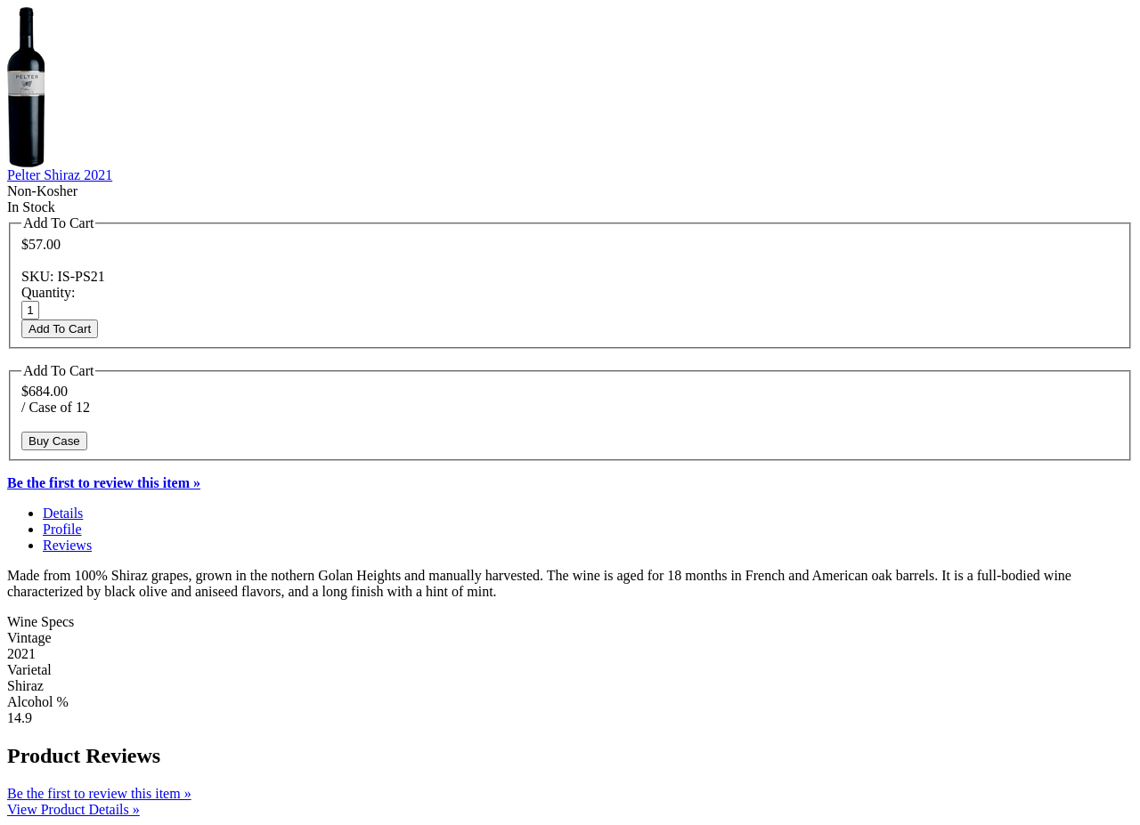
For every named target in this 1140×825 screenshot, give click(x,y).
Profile (62, 529)
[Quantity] (30, 310)
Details (63, 513)
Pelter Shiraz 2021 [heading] (59, 174)
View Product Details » (73, 809)
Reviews (67, 545)
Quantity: (48, 292)
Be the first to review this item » (99, 793)
